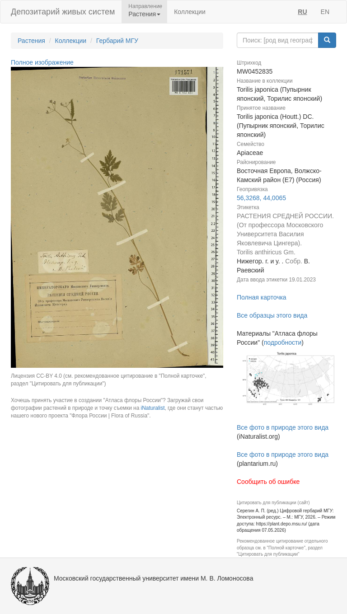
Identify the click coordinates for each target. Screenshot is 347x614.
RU (302, 11)
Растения (31, 40)
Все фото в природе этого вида (282, 427)
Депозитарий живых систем (63, 11)
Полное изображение (42, 62)
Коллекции (190, 11)
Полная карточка (261, 297)
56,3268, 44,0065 (261, 198)
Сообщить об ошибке (268, 481)
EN (325, 11)
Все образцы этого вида (272, 315)
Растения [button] (144, 14)
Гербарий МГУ (117, 40)
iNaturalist (153, 408)
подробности (283, 342)
